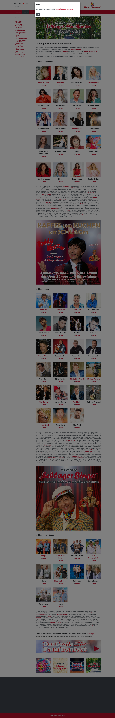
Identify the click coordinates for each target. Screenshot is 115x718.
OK (38, 14)
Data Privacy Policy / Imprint (57, 8)
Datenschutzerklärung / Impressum (64, 9)
